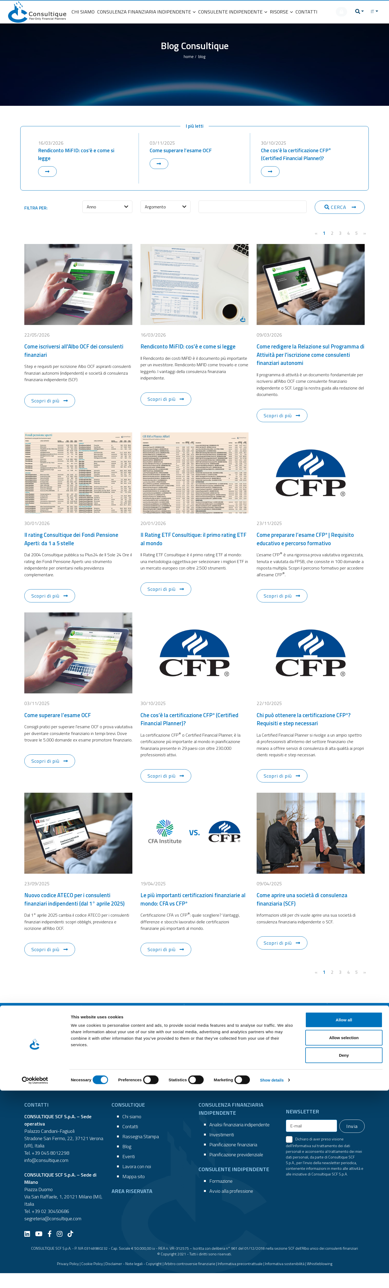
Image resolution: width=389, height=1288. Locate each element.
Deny (344, 1252)
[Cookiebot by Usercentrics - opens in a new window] (35, 1277)
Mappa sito (133, 1191)
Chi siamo (131, 1131)
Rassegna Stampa (140, 1151)
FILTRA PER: (36, 210)
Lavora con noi (136, 1181)
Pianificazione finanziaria (233, 1159)
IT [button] (371, 11)
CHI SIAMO (83, 11)
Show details (283, 1277)
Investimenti (221, 1149)
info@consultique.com (46, 1175)
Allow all (344, 1217)
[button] (355, 12)
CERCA (336, 210)
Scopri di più (45, 405)
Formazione (221, 1196)
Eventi (128, 1171)
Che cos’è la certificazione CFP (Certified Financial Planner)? (298, 156)
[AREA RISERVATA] (338, 12)
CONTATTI (306, 11)
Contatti (130, 1141)
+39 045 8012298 (50, 1167)
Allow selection (343, 1235)
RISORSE (281, 11)
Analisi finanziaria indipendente (239, 1139)
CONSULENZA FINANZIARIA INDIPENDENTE (146, 11)
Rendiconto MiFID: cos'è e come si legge (78, 156)
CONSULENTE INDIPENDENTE (232, 11)
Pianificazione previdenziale (236, 1169)
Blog (126, 1161)
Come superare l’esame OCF (183, 152)
